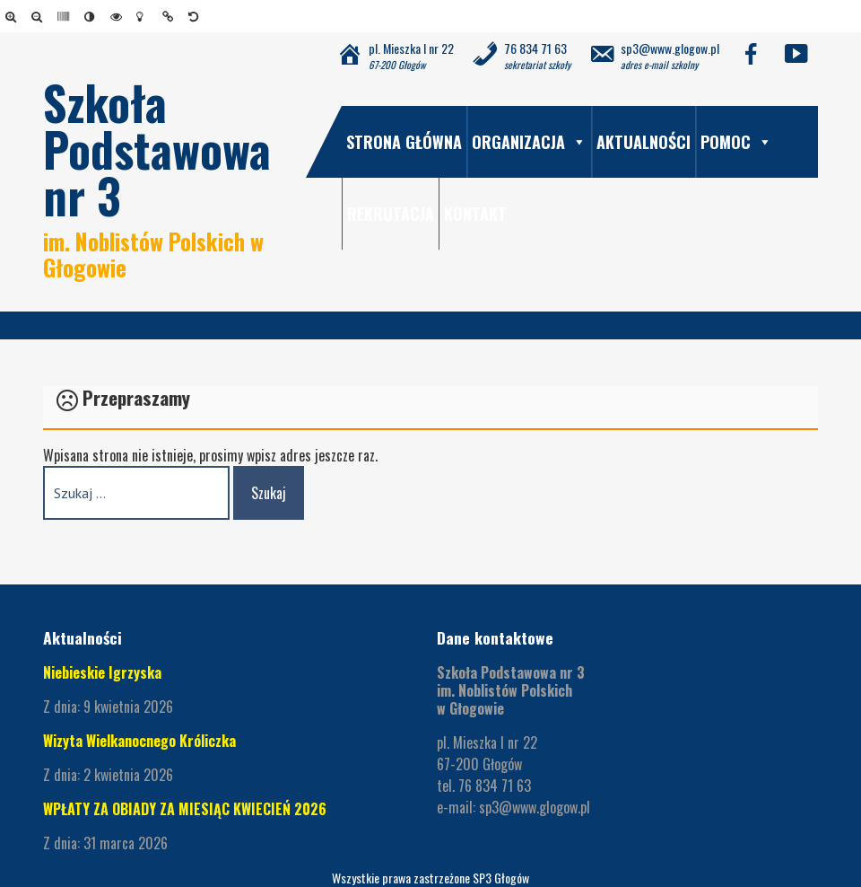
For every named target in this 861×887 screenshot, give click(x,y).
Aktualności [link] (643, 142)
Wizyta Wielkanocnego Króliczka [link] (141, 740)
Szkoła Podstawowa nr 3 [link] (157, 148)
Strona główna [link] (404, 142)
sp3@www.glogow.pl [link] (534, 807)
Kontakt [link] (475, 213)
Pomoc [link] (736, 142)
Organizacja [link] (529, 142)
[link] (14, 16)
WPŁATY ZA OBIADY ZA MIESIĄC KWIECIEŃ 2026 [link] (184, 809)
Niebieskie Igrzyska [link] (102, 672)
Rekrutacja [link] (390, 213)
